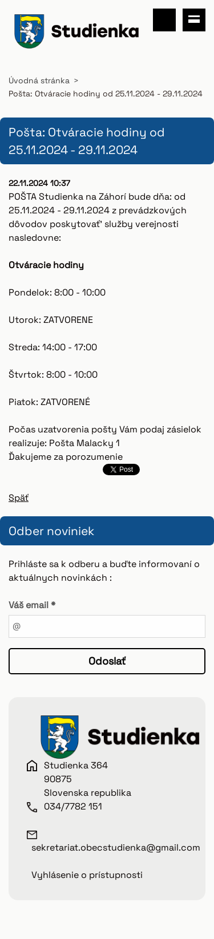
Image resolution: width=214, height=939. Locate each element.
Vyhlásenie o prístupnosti (87, 875)
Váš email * (32, 605)
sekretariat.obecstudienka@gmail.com (115, 847)
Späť (19, 498)
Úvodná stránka (39, 80)
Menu (194, 20)
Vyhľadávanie (164, 20)
